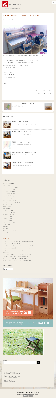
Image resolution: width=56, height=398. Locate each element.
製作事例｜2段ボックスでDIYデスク (11, 258)
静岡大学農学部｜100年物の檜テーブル (12, 252)
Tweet (5, 83)
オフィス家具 (7, 198)
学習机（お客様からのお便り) (44, 91)
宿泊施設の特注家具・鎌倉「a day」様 (12, 256)
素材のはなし (7, 218)
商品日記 (6, 208)
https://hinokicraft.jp (15, 383)
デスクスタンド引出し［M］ (11, 77)
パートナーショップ (9, 222)
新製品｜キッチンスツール (9, 250)
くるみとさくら (8, 210)
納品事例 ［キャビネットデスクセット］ (23, 142)
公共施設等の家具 (8, 196)
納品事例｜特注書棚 (8, 244)
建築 (5, 228)
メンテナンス (7, 216)
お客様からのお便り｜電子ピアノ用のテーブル (14, 260)
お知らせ (6, 185)
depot (5, 226)
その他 (6, 232)
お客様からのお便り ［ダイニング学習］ (23, 163)
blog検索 (5, 360)
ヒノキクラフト (48, 94)
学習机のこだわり (8, 214)
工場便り (6, 224)
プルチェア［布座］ (9, 75)
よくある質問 (7, 220)
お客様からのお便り (9, 204)
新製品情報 (7, 206)
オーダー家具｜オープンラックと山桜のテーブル (14, 246)
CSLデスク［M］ (8, 72)
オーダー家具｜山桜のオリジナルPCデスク (13, 254)
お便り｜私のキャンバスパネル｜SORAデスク (24, 152)
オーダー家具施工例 (9, 192)
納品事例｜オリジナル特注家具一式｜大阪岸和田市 (15, 242)
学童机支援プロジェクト (10, 230)
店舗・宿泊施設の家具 (9, 200)
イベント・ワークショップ (10, 187)
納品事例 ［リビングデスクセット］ (22, 132)
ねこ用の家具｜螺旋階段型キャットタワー (13, 248)
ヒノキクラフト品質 (9, 212)
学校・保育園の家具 (9, 194)
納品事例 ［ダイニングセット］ (20, 121)
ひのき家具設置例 (8, 183)
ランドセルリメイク (9, 190)
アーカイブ (6, 267)
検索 (38, 362)
